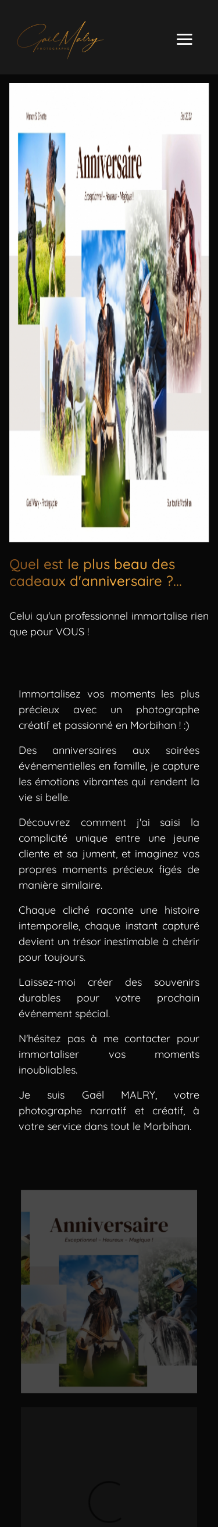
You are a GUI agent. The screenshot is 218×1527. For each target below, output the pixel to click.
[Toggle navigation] (184, 40)
